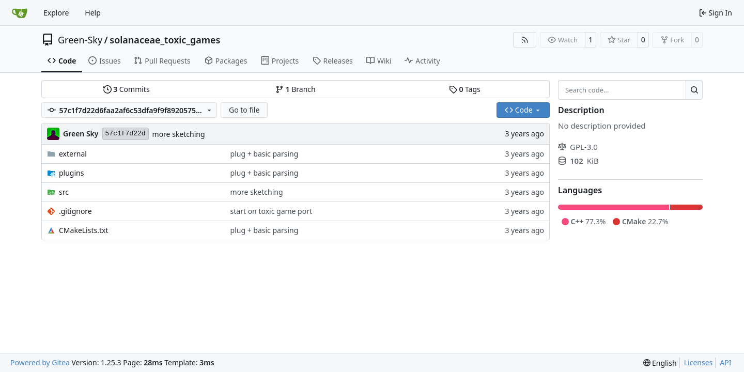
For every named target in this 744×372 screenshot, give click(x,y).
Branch (295, 89)
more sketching (178, 134)
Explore (56, 13)
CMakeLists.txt (83, 230)
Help (93, 13)
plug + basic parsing (264, 154)
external (73, 154)
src (64, 192)
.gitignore (75, 211)
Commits (126, 89)
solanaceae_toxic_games (165, 40)
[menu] (660, 363)
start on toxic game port (271, 211)
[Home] (19, 13)
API (725, 362)
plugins (71, 173)
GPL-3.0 (578, 147)
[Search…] (694, 90)
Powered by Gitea (40, 362)
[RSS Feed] (525, 40)
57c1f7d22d (125, 133)
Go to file (244, 110)
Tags (465, 89)
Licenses (698, 362)
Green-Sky (80, 40)
